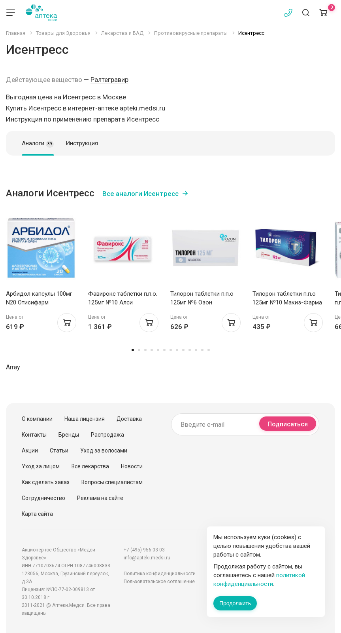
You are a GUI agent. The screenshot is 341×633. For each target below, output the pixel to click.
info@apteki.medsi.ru (147, 558)
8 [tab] (177, 350)
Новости (132, 466)
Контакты (34, 435)
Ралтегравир (109, 80)
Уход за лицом (41, 466)
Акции (30, 450)
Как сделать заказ (46, 482)
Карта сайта (37, 514)
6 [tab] (164, 350)
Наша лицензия (84, 419)
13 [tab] (208, 350)
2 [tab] (139, 350)
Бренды (68, 435)
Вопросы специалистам (112, 482)
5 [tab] (158, 350)
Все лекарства (90, 466)
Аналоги (38, 144)
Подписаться (288, 424)
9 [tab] (183, 350)
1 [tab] (133, 350)
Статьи (59, 450)
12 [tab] (202, 350)
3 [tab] (145, 350)
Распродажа (107, 435)
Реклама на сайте (100, 498)
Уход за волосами (103, 450)
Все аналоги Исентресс (140, 194)
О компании (37, 419)
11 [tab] (196, 350)
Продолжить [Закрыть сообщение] (235, 603)
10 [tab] (189, 350)
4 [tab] (152, 350)
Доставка (129, 419)
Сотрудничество (43, 498)
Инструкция (82, 143)
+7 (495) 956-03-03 (144, 550)
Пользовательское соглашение (159, 581)
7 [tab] (171, 350)
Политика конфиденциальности (160, 573)
